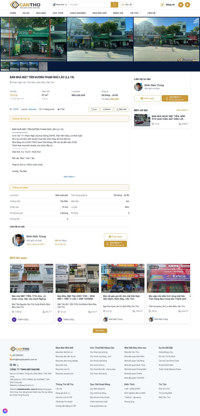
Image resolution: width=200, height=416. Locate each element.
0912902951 (17, 355)
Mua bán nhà (61, 365)
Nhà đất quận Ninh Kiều (134, 356)
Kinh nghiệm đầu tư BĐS (134, 393)
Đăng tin (167, 5)
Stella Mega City (166, 352)
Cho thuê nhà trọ (97, 365)
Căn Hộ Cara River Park (169, 361)
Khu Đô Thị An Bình (167, 356)
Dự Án (26, 13)
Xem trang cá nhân (36, 244)
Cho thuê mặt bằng (98, 361)
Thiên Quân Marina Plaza (170, 369)
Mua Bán (41, 13)
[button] (190, 296)
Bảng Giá (118, 13)
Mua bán (32, 109)
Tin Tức (135, 13)
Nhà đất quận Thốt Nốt (134, 378)
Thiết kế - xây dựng (132, 397)
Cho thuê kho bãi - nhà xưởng (102, 369)
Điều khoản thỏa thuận (100, 397)
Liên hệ (59, 389)
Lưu (94, 109)
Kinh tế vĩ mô (164, 389)
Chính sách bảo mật (98, 402)
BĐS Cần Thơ (164, 397)
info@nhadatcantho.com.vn (23, 359)
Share (106, 109)
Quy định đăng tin (97, 389)
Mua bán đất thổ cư (64, 352)
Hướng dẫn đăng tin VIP (66, 406)
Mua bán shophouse (64, 373)
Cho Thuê (58, 13)
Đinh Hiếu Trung (36, 236)
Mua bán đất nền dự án (66, 356)
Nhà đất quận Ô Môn (133, 373)
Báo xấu (122, 109)
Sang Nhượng (78, 13)
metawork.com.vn (26, 385)
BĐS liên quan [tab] (18, 258)
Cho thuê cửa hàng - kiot (100, 356)
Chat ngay (115, 236)
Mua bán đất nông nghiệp (67, 361)
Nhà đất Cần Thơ (131, 352)
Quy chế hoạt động (98, 393)
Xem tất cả (61, 244)
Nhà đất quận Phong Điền (135, 369)
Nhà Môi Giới (99, 13)
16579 (15, 109)
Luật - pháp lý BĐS (132, 389)
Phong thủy (129, 402)
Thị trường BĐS (165, 393)
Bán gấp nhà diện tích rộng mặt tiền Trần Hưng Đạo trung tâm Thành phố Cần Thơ (167, 299)
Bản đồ (127, 4)
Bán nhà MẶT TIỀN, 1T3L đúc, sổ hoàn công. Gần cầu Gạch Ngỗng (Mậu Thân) (29, 299)
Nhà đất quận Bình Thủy (134, 365)
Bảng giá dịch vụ (63, 393)
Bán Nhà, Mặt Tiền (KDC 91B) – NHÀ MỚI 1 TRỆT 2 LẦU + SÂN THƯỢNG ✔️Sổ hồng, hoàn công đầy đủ (76, 299)
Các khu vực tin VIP (64, 397)
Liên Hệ (151, 13)
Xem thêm (69, 176)
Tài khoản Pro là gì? (64, 402)
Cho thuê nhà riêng (98, 373)
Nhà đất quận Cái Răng (134, 361)
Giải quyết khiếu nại (98, 406)
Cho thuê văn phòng (99, 352)
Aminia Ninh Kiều (166, 365)
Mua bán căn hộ (63, 369)
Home (13, 13)
